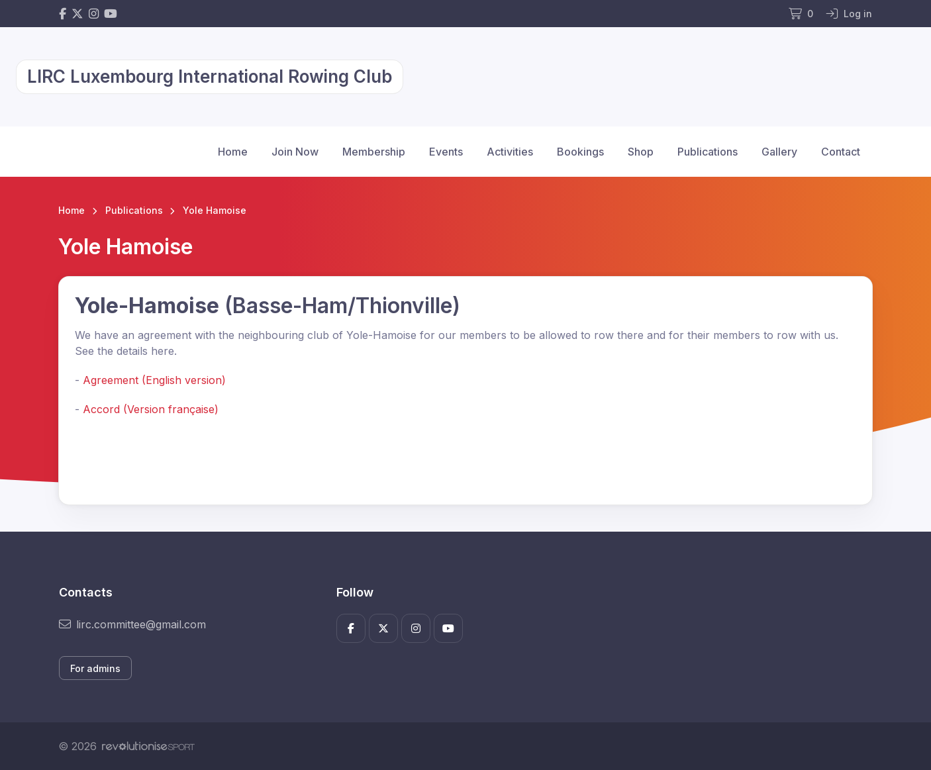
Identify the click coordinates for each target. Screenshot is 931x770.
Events (446, 151)
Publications (707, 151)
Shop (641, 151)
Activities (510, 151)
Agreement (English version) (154, 380)
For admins (95, 668)
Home (233, 151)
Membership (373, 151)
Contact (840, 151)
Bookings (580, 151)
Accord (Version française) (151, 409)
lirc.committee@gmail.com (132, 624)
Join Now (294, 151)
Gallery (779, 151)
